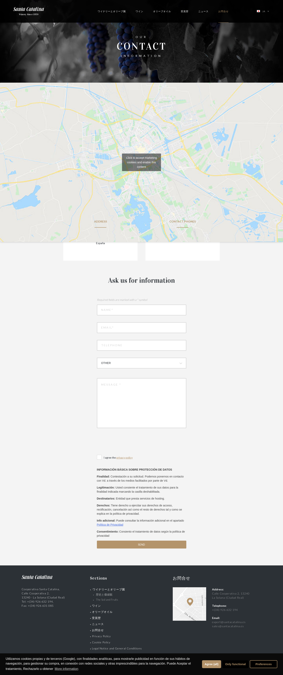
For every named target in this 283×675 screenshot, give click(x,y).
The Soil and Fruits (107, 599)
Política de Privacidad (110, 524)
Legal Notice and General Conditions (117, 648)
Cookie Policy (101, 642)
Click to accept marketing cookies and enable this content (141, 162)
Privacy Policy (101, 636)
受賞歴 (184, 11)
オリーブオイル (162, 11)
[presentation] (127, 442)
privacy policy (124, 457)
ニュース (203, 11)
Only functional (235, 664)
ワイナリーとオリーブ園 (112, 11)
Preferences (263, 664)
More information (66, 668)
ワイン (139, 11)
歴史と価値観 (105, 594)
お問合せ (223, 11)
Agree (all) (211, 664)
